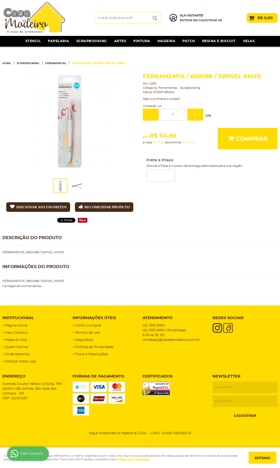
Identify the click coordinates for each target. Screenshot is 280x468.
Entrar (186, 20)
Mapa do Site (16, 340)
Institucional (18, 318)
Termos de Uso (87, 332)
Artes (120, 41)
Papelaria (58, 41)
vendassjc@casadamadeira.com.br (171, 340)
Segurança (84, 340)
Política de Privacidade (94, 347)
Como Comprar (88, 325)
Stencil (33, 41)
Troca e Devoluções (91, 354)
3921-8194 (153, 325)
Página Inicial (16, 325)
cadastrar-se (210, 20)
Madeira (166, 41)
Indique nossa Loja (20, 361)
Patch (188, 41)
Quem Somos (16, 347)
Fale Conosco (16, 332)
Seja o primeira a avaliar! (161, 99)
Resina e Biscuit (219, 41)
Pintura (141, 41)
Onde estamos (17, 354)
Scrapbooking (91, 41)
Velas (249, 41)
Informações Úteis (94, 318)
